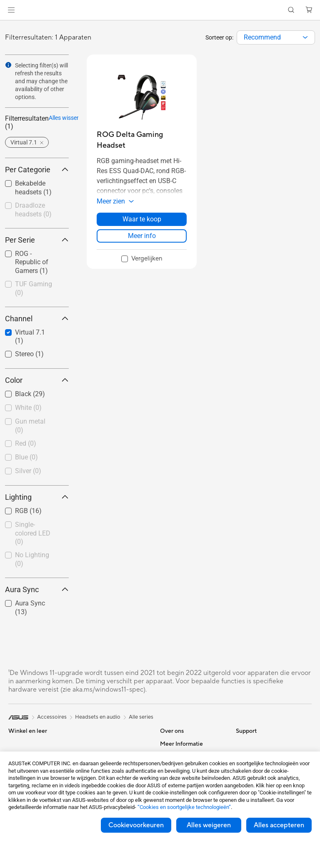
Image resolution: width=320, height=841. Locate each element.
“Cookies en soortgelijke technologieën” (184, 807)
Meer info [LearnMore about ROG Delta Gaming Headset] (142, 236)
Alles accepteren (279, 825)
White (28, 408)
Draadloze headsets (33, 209)
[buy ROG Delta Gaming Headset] (142, 140)
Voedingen (95, 743)
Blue (26, 457)
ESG (241, 743)
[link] (160, 10)
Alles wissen (53, 117)
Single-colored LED (32, 533)
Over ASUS (174, 743)
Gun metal (30, 425)
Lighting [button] (37, 497)
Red (25, 443)
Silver (28, 471)
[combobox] (276, 37)
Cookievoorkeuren (136, 825)
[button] (11, 10)
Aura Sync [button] (37, 589)
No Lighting (32, 559)
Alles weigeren (209, 825)
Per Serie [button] (37, 240)
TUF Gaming (33, 288)
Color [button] (37, 380)
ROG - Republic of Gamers (31, 262)
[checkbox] (37, 210)
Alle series (141, 717)
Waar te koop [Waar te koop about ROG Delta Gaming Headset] (141, 219)
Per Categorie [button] (37, 169)
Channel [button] (37, 318)
